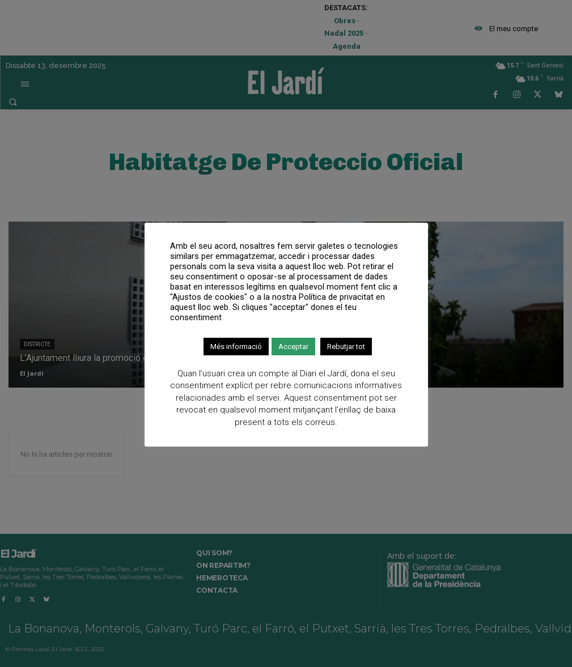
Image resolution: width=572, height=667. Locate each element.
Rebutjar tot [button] (346, 346)
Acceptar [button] (293, 346)
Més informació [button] (236, 346)
